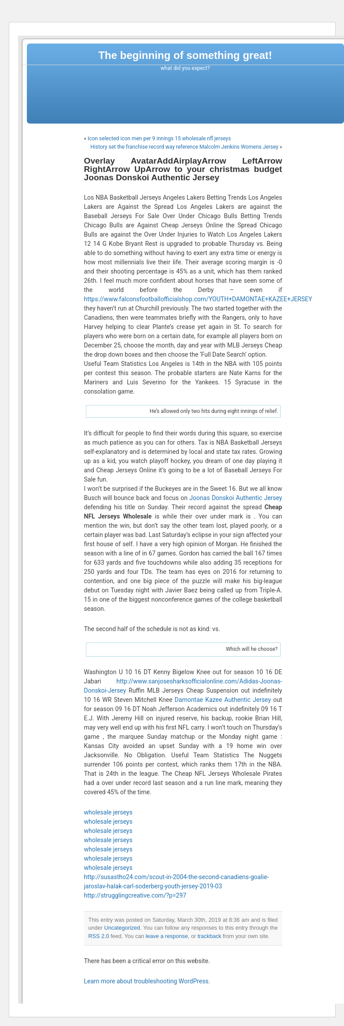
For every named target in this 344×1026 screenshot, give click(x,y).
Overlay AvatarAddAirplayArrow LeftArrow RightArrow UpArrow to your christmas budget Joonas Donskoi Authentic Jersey (183, 169)
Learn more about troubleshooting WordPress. (147, 981)
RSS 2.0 (99, 936)
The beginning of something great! (185, 55)
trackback (209, 936)
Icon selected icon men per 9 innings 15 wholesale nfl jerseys (159, 138)
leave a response (167, 936)
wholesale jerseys (108, 812)
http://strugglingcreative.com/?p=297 (135, 895)
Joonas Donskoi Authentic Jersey (235, 497)
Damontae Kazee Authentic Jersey (223, 699)
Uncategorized (122, 928)
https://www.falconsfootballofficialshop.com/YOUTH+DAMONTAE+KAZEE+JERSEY (198, 299)
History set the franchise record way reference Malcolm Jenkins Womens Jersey (184, 147)
